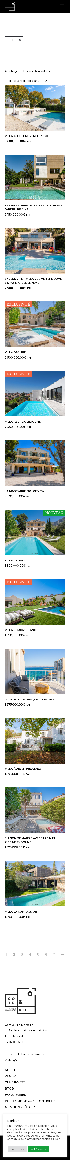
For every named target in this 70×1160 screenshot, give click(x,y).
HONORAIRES (15, 1094)
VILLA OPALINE (15, 352)
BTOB (9, 1088)
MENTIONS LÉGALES (20, 1107)
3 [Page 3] (22, 954)
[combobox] (27, 80)
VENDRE (11, 1076)
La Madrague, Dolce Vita (24, 491)
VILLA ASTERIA (15, 560)
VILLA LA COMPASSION (21, 911)
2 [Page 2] (14, 954)
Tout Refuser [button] (17, 1148)
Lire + (56, 1139)
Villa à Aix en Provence (23, 768)
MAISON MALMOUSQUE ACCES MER (29, 699)
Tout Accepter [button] (38, 1148)
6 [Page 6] (46, 954)
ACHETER (12, 1070)
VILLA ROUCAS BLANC (20, 630)
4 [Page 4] (30, 954)
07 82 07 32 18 (14, 1042)
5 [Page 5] (38, 954)
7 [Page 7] (54, 954)
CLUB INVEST (15, 1082)
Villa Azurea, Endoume (23, 421)
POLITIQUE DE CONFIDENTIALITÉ (30, 1101)
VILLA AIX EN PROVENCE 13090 (26, 136)
